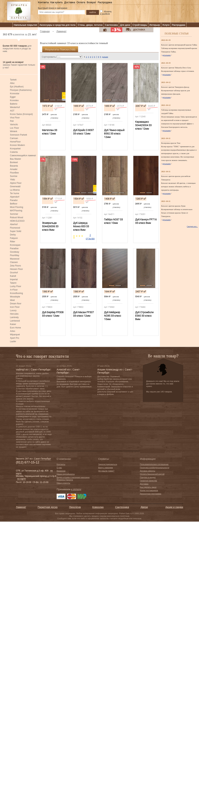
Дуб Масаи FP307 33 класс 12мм (83, 314)
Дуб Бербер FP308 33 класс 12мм (52, 314)
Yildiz (12, 179)
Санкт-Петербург (42, 458)
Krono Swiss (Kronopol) (21, 114)
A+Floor (14, 290)
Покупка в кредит (148, 477)
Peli (12, 121)
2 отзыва (90, 237)
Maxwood (14, 259)
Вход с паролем (105, 468)
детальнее (166, 55)
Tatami (13, 283)
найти (92, 12)
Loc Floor (14, 128)
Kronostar (14, 93)
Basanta (14, 166)
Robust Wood (16, 217)
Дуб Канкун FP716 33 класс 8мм (146, 221)
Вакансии (61, 471)
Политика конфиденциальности (154, 468)
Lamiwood (15, 321)
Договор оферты (147, 471)
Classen (14, 262)
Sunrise (13, 176)
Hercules (14, 314)
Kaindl (13, 276)
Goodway (14, 252)
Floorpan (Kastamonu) (20, 90)
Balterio (13, 104)
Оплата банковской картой (152, 474)
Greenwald (15, 186)
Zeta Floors (15, 265)
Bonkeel (14, 162)
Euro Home (15, 327)
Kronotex (14, 100)
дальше (105, 57)
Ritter (12, 241)
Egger (13, 97)
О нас (59, 468)
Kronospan (15, 245)
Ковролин (97, 507)
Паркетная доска (48, 507)
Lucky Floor (15, 286)
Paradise (14, 248)
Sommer (14, 214)
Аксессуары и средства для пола (57, 25)
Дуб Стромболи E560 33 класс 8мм (144, 316)
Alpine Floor (16, 183)
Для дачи (125, 25)
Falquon (14, 238)
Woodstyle (15, 296)
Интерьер (154, 25)
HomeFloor (15, 141)
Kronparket (15, 148)
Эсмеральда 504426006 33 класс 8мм (50, 226)
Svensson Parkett (18, 135)
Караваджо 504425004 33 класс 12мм (143, 125)
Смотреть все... (192, 226)
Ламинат (21, 507)
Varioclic (14, 124)
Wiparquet (15, 334)
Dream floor (15, 303)
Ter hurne (14, 193)
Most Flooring (16, 207)
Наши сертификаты (66, 474)
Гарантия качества (148, 481)
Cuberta (14, 152)
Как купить (56, 2)
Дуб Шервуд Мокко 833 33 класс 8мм (81, 226)
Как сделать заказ (148, 487)
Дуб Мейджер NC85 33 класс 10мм (112, 316)
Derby (13, 234)
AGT (12, 110)
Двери (144, 507)
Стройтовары (139, 25)
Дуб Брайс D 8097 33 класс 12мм (83, 132)
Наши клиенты (63, 483)
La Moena (15, 190)
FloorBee (14, 172)
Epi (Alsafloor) (17, 86)
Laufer (13, 341)
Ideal (12, 300)
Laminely (14, 317)
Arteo (12, 331)
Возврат (91, 2)
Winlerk (13, 131)
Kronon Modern (17, 145)
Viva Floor (15, 117)
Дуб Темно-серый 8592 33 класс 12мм (114, 133)
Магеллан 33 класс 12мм (49, 132)
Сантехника (111, 25)
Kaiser (13, 324)
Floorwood (15, 228)
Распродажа (105, 2)
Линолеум (75, 507)
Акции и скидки (174, 507)
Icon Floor (15, 307)
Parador (14, 200)
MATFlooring (16, 210)
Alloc (12, 83)
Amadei (13, 169)
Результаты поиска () (60, 49)
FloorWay (14, 255)
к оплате (76, 489)
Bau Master (15, 159)
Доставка (69, 2)
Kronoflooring (16, 293)
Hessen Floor (16, 269)
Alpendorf (14, 197)
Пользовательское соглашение (154, 464)
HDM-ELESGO (17, 221)
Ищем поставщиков (149, 490)
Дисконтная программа (150, 494)
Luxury (13, 310)
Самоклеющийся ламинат (23, 155)
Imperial (14, 279)
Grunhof (14, 272)
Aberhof (14, 224)
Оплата (81, 2)
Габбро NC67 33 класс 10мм (113, 221)
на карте (21, 479)
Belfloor (13, 203)
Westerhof (15, 107)
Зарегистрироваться (107, 464)
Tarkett (13, 79)
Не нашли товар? (106, 471)
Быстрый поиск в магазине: (53, 8)
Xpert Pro (14, 338)
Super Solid (15, 231)
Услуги (166, 25)
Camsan (14, 138)
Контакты (43, 2)
